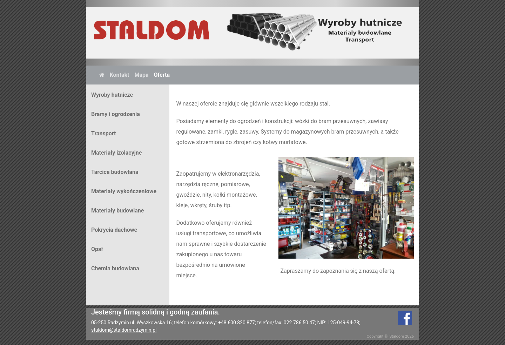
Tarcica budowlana (115, 172)
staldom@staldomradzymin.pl (123, 330)
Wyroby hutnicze (112, 95)
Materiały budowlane (117, 210)
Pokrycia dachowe (114, 229)
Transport (103, 133)
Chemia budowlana (115, 268)
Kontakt (119, 75)
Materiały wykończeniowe (123, 191)
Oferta (162, 75)
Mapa (141, 75)
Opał (97, 249)
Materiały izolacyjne (116, 152)
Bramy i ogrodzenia (115, 114)
